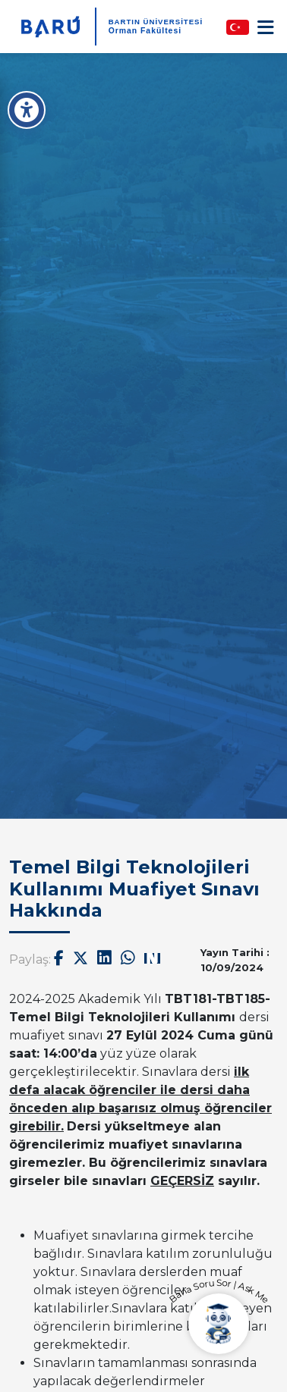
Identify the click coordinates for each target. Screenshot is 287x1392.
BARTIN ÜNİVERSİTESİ (156, 21)
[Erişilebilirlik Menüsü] (27, 110)
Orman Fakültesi (145, 31)
